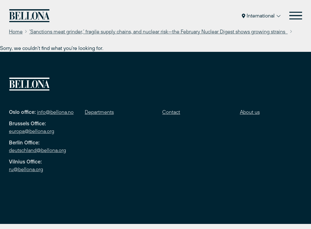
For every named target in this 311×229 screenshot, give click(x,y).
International (261, 15)
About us (250, 112)
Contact (171, 112)
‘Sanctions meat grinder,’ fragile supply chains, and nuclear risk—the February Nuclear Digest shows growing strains (158, 31)
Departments (99, 112)
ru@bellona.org (26, 169)
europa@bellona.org (31, 131)
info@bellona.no (55, 112)
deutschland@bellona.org (37, 150)
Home (16, 31)
